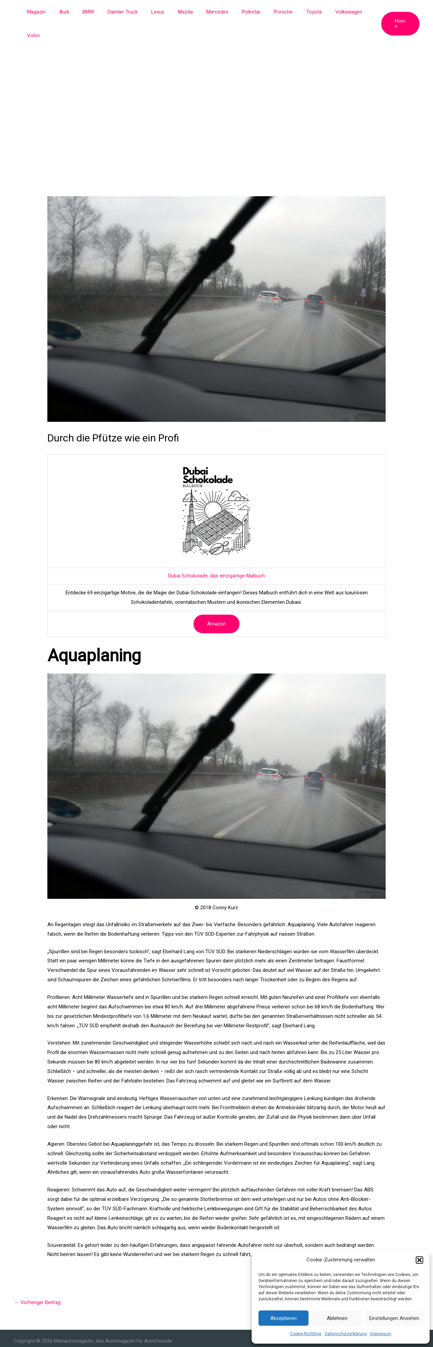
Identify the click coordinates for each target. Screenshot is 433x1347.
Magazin (52, 12)
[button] (419, 1260)
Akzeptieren (283, 1318)
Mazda (184, 12)
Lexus (159, 12)
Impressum (380, 1333)
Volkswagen (330, 12)
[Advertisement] (216, 74)
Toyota (299, 12)
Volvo (360, 12)
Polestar (243, 12)
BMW (97, 12)
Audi (76, 12)
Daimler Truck (128, 12)
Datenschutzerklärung (346, 1333)
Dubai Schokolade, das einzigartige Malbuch (216, 552)
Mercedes (213, 12)
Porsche (272, 12)
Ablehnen (337, 1318)
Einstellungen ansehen (394, 1318)
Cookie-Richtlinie (305, 1333)
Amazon (216, 600)
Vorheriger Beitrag (37, 1279)
